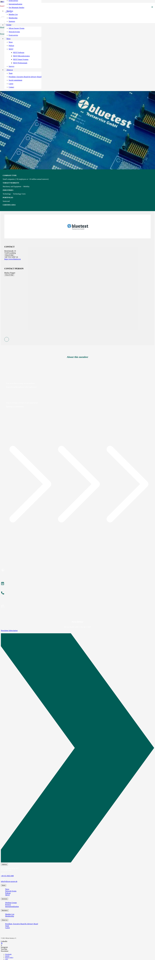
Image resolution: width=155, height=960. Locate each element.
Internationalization (12, 906)
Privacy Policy (9, 957)
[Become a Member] (77, 570)
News (7, 889)
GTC (6, 959)
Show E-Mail (9, 255)
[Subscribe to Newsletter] (77, 607)
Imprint (7, 956)
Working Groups (11, 903)
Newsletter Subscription (9, 630)
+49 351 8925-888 (7, 876)
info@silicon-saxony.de (9, 881)
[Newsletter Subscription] (77, 748)
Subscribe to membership (15, 406)
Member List (9, 914)
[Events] (77, 584)
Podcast (8, 893)
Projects (8, 904)
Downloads (8, 954)
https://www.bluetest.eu (12, 259)
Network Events (10, 891)
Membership (9, 916)
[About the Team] (77, 593)
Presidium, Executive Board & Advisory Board (21, 924)
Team (7, 926)
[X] (2, 943)
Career (7, 928)
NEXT (7, 895)
